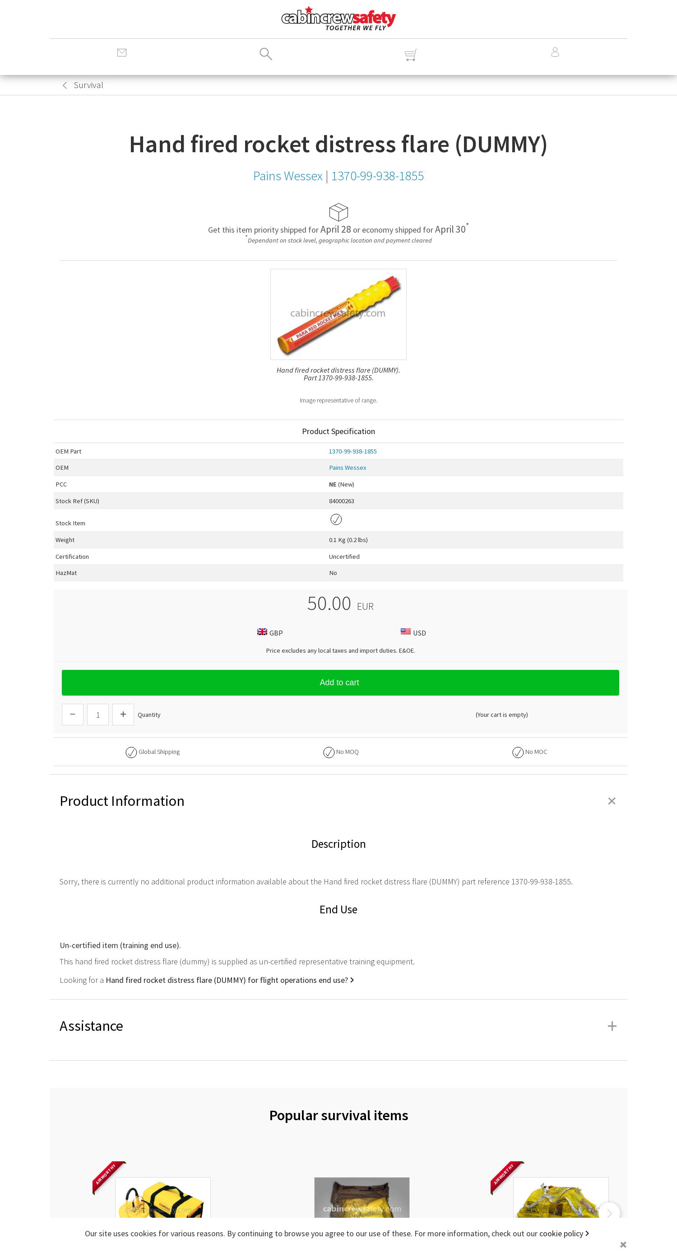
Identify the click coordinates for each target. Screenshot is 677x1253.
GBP (269, 632)
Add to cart (340, 682)
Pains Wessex (347, 467)
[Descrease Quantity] (72, 714)
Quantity (149, 715)
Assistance (338, 1026)
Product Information (338, 801)
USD (412, 632)
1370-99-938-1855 (353, 451)
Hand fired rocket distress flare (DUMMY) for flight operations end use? (227, 980)
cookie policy (561, 1233)
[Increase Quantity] (123, 714)
